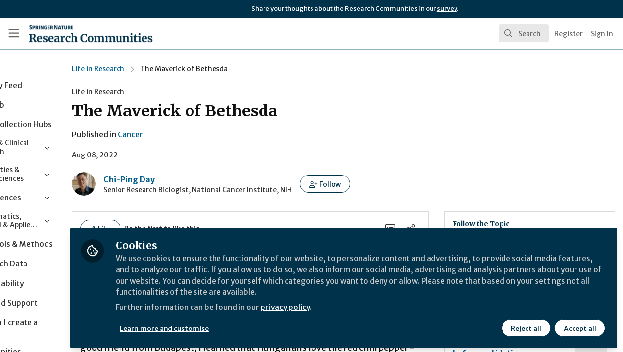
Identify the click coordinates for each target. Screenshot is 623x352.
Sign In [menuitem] (602, 33)
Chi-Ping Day (190, 179)
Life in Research (159, 69)
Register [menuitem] (568, 33)
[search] (524, 33)
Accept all (580, 326)
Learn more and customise (226, 326)
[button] (386, 184)
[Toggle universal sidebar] (13, 33)
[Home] (76, 33)
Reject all (526, 326)
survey (447, 8)
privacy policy (349, 307)
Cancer (191, 134)
